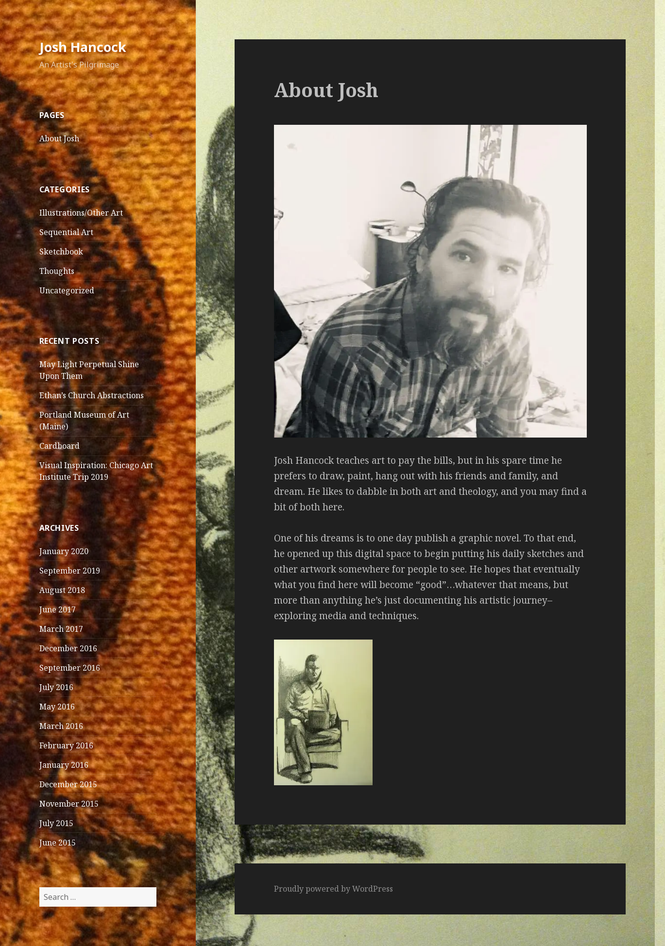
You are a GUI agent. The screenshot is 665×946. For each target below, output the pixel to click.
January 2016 (63, 765)
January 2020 (63, 551)
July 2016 (56, 687)
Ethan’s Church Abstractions (91, 395)
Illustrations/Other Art (81, 212)
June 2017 (57, 609)
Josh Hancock (82, 47)
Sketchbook (61, 251)
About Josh (59, 138)
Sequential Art (66, 232)
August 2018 (62, 590)
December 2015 (68, 784)
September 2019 (69, 570)
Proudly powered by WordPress (333, 888)
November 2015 (69, 803)
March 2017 (61, 629)
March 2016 (61, 726)
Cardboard (59, 445)
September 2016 (69, 667)
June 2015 (57, 842)
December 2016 (68, 648)
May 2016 (57, 706)
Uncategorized (66, 290)
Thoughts (56, 271)
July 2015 (56, 823)
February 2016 (66, 745)
